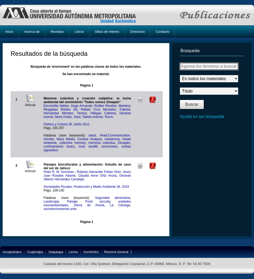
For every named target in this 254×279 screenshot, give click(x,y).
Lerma (73, 252)
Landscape (51, 201)
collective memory (73, 143)
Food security (97, 201)
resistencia (112, 139)
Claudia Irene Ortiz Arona (97, 175)
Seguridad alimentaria (112, 198)
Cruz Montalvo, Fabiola (112, 109)
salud (92, 135)
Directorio (137, 32)
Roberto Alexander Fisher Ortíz (99, 172)
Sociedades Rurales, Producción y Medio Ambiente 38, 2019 (86, 187)
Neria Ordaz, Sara (67, 117)
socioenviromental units (60, 209)
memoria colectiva (101, 143)
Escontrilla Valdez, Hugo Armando (68, 106)
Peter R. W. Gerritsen (59, 172)
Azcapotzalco (12, 252)
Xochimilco (91, 252)
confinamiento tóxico (59, 146)
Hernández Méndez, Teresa (65, 113)
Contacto (162, 32)
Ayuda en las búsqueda (202, 116)
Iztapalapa (55, 252)
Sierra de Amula (89, 205)
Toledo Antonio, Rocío (97, 117)
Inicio (9, 32)
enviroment (109, 146)
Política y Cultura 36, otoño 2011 (67, 124)
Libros (79, 32)
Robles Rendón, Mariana (112, 106)
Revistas (57, 32)
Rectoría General (116, 252)
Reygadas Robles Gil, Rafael (67, 109)
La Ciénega (120, 205)
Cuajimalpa (35, 252)
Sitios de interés (107, 32)
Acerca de (32, 32)
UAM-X (74, 15)
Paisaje (72, 201)
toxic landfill (88, 146)
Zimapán (124, 143)
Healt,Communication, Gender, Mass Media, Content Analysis (87, 137)
